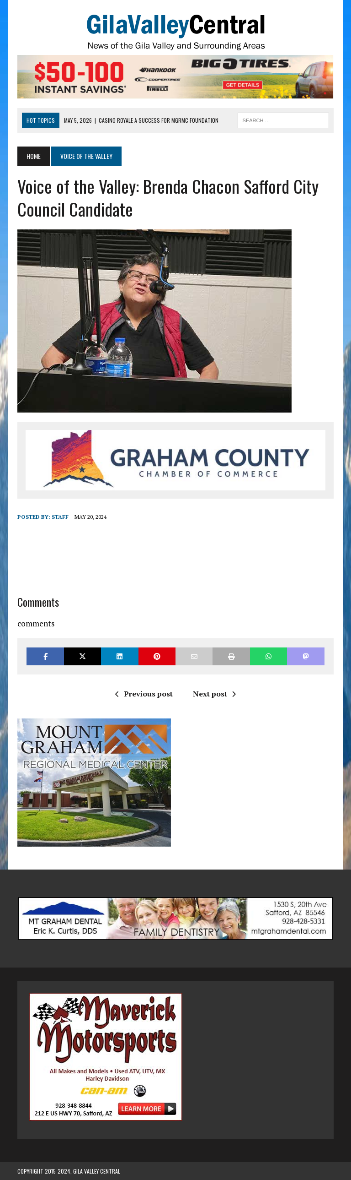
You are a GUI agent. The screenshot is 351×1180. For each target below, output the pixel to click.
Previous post (144, 694)
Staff (60, 516)
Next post (214, 694)
